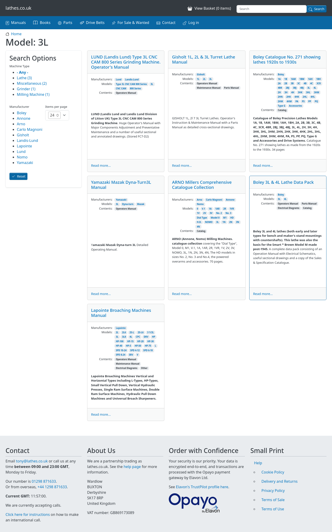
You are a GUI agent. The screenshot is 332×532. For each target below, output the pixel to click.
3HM (316, 92)
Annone (230, 199)
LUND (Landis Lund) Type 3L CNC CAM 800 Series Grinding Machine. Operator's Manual (125, 62)
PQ (316, 101)
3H (286, 92)
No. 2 (219, 213)
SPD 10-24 (121, 350)
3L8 (124, 336)
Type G (281, 105)
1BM (301, 79)
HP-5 (128, 345)
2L (204, 79)
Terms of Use (272, 503)
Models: (107, 84)
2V (204, 213)
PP (309, 101)
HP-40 (119, 345)
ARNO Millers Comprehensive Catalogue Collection (201, 184)
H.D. (199, 222)
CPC (138, 336)
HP (153, 336)
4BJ (302, 87)
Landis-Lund (132, 79)
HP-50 (138, 345)
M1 (225, 217)
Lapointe (121, 328)
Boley (281, 74)
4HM (289, 101)
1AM (293, 79)
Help (258, 457)
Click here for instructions (28, 514)
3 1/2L (150, 332)
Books (45, 22)
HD (232, 217)
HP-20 (140, 341)
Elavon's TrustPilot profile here (202, 481)
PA (296, 101)
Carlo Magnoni (214, 199)
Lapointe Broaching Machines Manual (121, 312)
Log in (193, 22)
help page (132, 461)
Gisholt (201, 74)
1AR (217, 208)
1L (198, 79)
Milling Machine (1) (33, 94)
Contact (168, 22)
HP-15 (130, 341)
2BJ (287, 87)
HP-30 (150, 341)
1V (198, 213)
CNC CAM (121, 88)
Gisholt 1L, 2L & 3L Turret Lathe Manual (203, 59)
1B (285, 79)
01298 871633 (44, 475)
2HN (280, 96)
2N (230, 222)
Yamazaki (121, 199)
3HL (308, 92)
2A (279, 83)
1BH (318, 79)
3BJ (294, 87)
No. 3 (228, 213)
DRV (146, 336)
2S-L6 (140, 332)
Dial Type (202, 217)
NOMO (208, 222)
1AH (310, 79)
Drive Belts (95, 22)
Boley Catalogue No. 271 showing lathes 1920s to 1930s (287, 59)
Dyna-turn (127, 204)
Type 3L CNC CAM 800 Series (131, 84)
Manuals (18, 22)
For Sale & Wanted (133, 22)
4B (305, 83)
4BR (280, 87)
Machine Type (19, 66)
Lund (118, 79)
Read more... (101, 165)
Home (16, 33)
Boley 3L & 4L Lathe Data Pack (283, 182)
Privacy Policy (273, 485)
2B (285, 83)
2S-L (132, 332)
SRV (131, 354)
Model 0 (215, 217)
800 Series (135, 88)
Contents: (106, 93)
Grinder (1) (26, 88)
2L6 (124, 332)
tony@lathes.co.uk (32, 455)
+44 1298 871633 (52, 481)
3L (152, 84)
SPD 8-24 (120, 354)
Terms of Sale (273, 494)
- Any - (22, 72)
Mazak (141, 204)
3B (292, 83)
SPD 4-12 (135, 350)
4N (198, 226)
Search (319, 9)
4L (315, 87)
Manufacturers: (102, 79)
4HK (296, 96)
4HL (313, 96)
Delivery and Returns (279, 475)
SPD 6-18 (148, 350)
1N (223, 222)
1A (279, 79)
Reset (21, 176)
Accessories (295, 105)
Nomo (200, 204)
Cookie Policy (272, 466)
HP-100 (119, 341)
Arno (199, 199)
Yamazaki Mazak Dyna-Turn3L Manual (121, 184)
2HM (280, 101)
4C (311, 83)
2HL (305, 96)
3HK (300, 92)
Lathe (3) (24, 77)
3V (211, 213)
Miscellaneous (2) (32, 83)
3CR (319, 83)
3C (298, 83)
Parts (67, 22)
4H (292, 92)
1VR (232, 208)
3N (237, 222)
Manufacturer (19, 107)
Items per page (56, 107)
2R (224, 208)
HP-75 (148, 345)
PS (303, 101)
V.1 (203, 208)
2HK (288, 96)
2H (279, 92)
